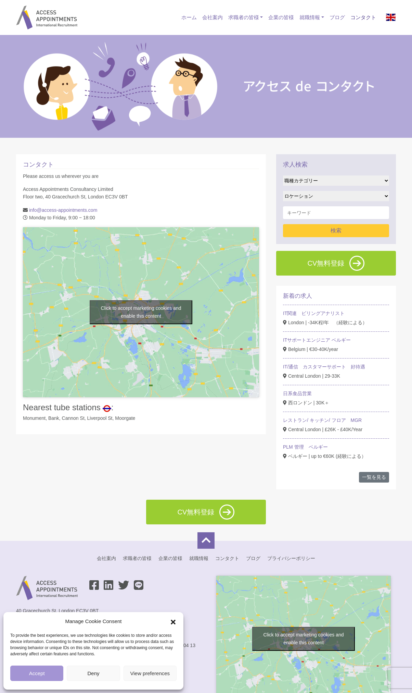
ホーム (189, 17)
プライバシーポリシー (291, 558)
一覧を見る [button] (374, 477)
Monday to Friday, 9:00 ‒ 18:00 (60, 217)
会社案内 (212, 17)
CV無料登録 (336, 263)
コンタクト (363, 17)
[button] (173, 621)
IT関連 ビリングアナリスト (314, 313)
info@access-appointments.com (63, 210)
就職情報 (309, 17)
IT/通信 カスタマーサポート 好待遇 (324, 366)
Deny (93, 673)
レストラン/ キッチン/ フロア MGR (322, 420)
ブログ (337, 17)
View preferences (150, 673)
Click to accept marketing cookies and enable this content (141, 312)
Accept (37, 673)
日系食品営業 (297, 393)
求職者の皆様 (243, 17)
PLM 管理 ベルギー (305, 447)
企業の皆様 (281, 17)
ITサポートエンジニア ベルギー (317, 340)
